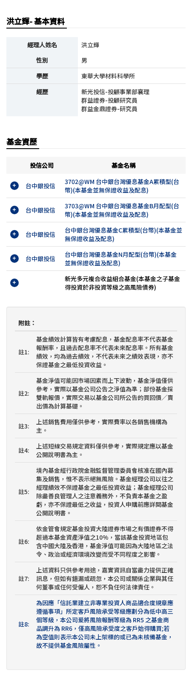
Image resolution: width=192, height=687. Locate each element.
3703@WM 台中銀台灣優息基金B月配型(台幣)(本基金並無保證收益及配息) (122, 209)
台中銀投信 (40, 185)
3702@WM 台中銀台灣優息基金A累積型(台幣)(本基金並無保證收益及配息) (122, 185)
